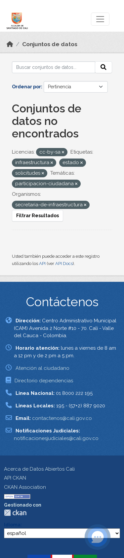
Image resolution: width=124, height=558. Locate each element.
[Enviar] (103, 67)
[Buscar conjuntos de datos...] (53, 67)
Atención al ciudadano (42, 368)
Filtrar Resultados (37, 215)
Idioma (12, 524)
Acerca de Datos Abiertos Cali (39, 469)
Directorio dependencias (44, 381)
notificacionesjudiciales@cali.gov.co (56, 438)
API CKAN (15, 478)
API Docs (64, 263)
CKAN (15, 512)
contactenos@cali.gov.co (62, 418)
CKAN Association (25, 487)
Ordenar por (26, 86)
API (42, 263)
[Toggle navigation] (100, 19)
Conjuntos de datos (49, 44)
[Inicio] (10, 44)
